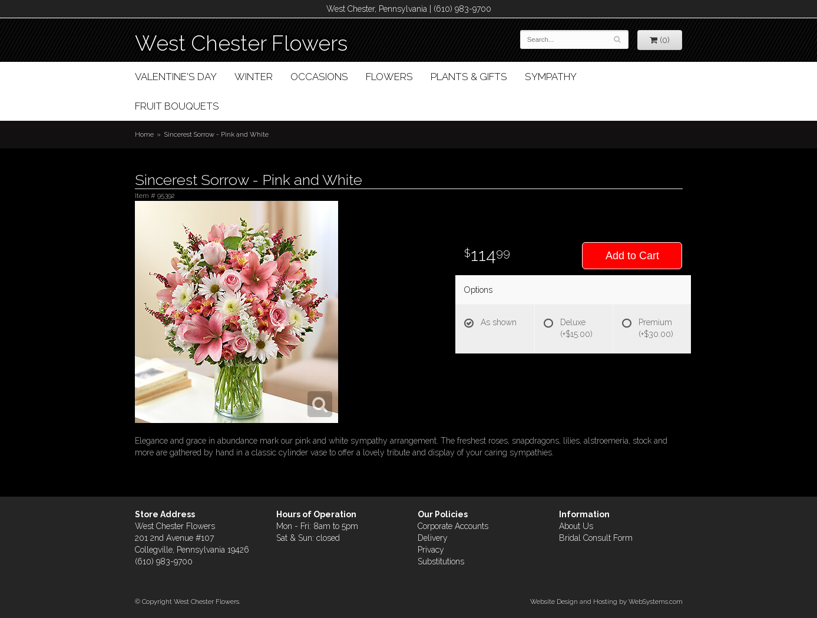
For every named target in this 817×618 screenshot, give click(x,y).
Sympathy (551, 76)
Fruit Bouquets (177, 106)
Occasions (319, 76)
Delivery (433, 538)
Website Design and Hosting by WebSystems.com (606, 601)
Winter (253, 76)
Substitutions (441, 561)
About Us (576, 526)
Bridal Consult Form (596, 538)
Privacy (431, 549)
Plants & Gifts (469, 76)
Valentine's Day (176, 76)
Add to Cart (632, 256)
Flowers (389, 76)
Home (144, 134)
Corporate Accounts (453, 526)
